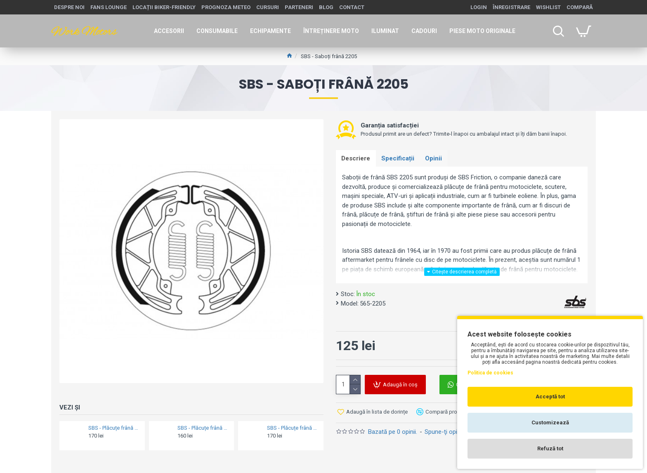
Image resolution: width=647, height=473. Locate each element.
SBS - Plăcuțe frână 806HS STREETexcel (203, 428)
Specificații (399, 158)
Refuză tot (550, 448)
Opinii (437, 158)
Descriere (356, 158)
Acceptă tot (550, 396)
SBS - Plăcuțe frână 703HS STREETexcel (293, 428)
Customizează (550, 422)
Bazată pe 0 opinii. (392, 431)
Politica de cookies (490, 373)
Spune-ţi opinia (445, 431)
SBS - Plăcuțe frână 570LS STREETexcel (114, 428)
